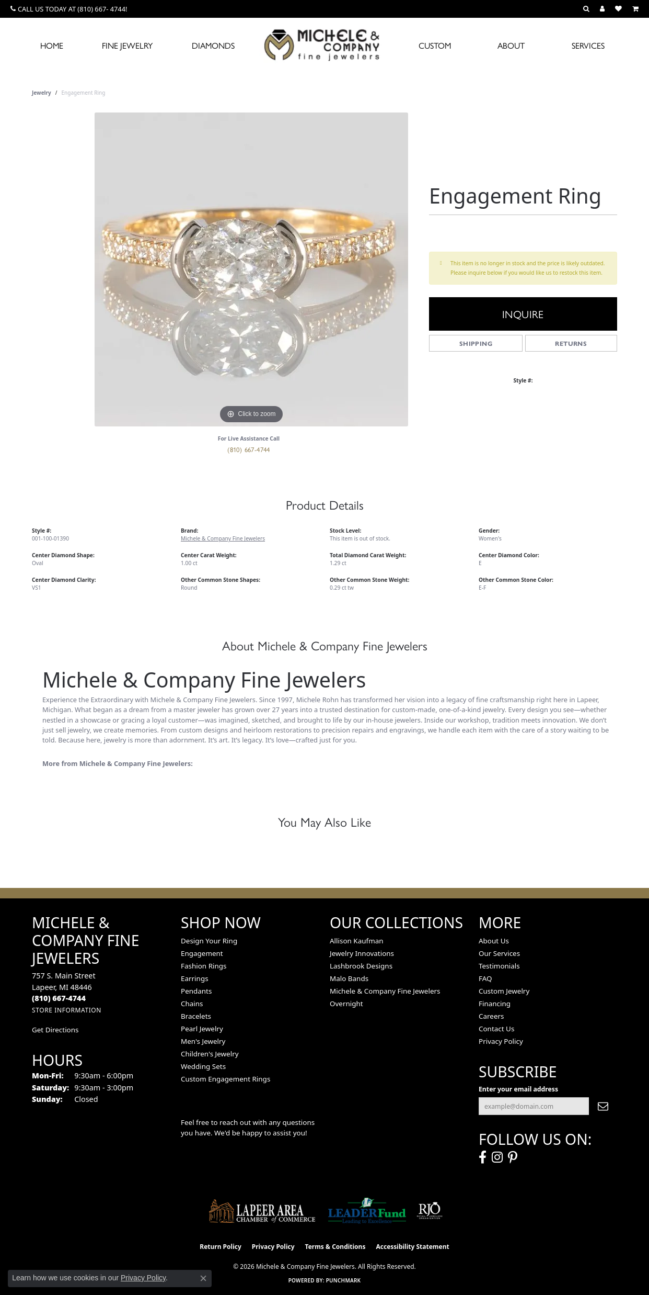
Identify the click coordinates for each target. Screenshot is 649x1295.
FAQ (485, 978)
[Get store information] (66, 1010)
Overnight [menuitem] (346, 1003)
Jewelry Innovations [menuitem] (362, 953)
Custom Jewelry (504, 991)
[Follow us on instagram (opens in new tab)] (497, 1157)
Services (588, 45)
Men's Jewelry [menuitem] (203, 1041)
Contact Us (496, 1028)
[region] (251, 269)
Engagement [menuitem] (202, 953)
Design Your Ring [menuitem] (209, 940)
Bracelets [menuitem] (196, 1016)
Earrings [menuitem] (194, 978)
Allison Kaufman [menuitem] (357, 940)
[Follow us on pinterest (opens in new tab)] (512, 1157)
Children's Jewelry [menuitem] (210, 1053)
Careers (491, 1016)
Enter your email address (518, 1089)
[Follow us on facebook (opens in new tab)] (482, 1157)
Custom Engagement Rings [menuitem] (225, 1079)
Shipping (475, 343)
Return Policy (220, 1246)
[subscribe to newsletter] (603, 1106)
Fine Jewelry (127, 45)
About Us (494, 940)
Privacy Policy (501, 1041)
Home (51, 45)
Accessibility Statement (412, 1246)
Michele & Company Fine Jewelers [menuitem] (385, 991)
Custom (435, 45)
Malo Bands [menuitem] (349, 978)
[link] (68, 9)
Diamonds (213, 45)
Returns (571, 343)
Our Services (499, 953)
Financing (495, 1003)
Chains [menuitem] (192, 1003)
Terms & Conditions (335, 1246)
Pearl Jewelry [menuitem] (202, 1028)
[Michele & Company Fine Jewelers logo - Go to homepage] (324, 44)
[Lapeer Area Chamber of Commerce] (262, 1211)
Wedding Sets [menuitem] (203, 1066)
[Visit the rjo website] (429, 1211)
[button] (586, 9)
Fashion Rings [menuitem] (203, 966)
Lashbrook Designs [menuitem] (361, 966)
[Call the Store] (59, 998)
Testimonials (499, 966)
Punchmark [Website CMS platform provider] (343, 1280)
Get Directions (55, 1029)
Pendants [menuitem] (196, 991)
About (511, 45)
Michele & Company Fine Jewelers (223, 538)
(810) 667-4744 (248, 449)
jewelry (41, 92)
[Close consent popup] (203, 1278)
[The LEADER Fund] (367, 1211)
